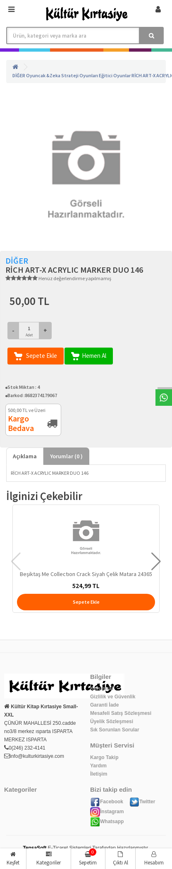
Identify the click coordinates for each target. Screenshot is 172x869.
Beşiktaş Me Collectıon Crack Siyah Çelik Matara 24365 (86, 574)
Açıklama (25, 456)
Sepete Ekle (35, 356)
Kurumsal (101, 688)
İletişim (98, 774)
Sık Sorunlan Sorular (114, 730)
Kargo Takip (104, 757)
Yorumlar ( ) (66, 456)
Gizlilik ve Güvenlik (112, 697)
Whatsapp (107, 821)
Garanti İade (104, 705)
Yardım (98, 766)
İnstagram (107, 811)
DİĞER (18, 75)
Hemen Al (88, 356)
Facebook (106, 802)
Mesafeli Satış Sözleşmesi (120, 713)
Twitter (142, 802)
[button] (156, 561)
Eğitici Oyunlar (115, 75)
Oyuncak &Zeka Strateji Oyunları (62, 75)
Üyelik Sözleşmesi (111, 721)
